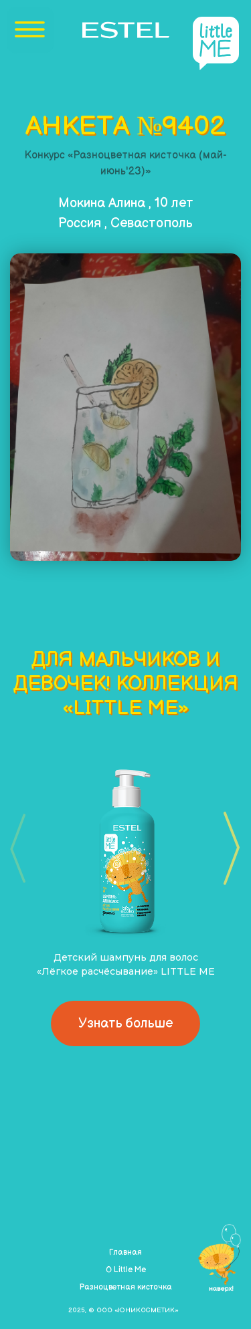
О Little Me (126, 1270)
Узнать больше (125, 1023)
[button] (227, 848)
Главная (125, 1252)
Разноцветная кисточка (125, 1287)
